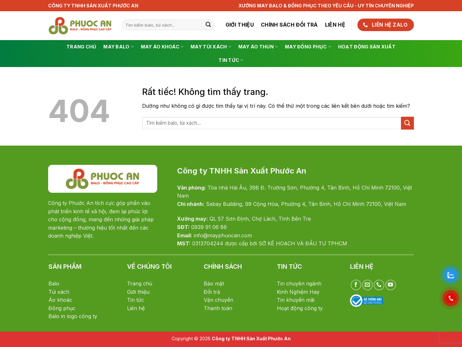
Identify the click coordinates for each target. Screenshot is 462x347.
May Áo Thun (258, 47)
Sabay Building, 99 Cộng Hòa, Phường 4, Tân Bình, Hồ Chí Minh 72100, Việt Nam (306, 204)
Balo (53, 283)
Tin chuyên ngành (299, 283)
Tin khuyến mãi (295, 300)
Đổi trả (212, 292)
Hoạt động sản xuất (367, 46)
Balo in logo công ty (72, 316)
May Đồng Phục (308, 47)
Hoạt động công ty (300, 308)
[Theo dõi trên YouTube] (390, 285)
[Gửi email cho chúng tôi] (367, 285)
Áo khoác (60, 300)
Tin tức (231, 60)
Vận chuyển (218, 300)
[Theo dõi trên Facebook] (356, 285)
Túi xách (58, 292)
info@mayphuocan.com (223, 235)
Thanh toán (218, 308)
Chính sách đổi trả (289, 24)
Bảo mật (214, 283)
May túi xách (211, 47)
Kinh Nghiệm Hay (298, 292)
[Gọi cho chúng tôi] (379, 285)
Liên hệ (335, 24)
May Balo (118, 47)
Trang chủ (81, 46)
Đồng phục (61, 308)
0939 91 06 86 (209, 227)
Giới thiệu (240, 24)
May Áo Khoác (162, 47)
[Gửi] (208, 25)
